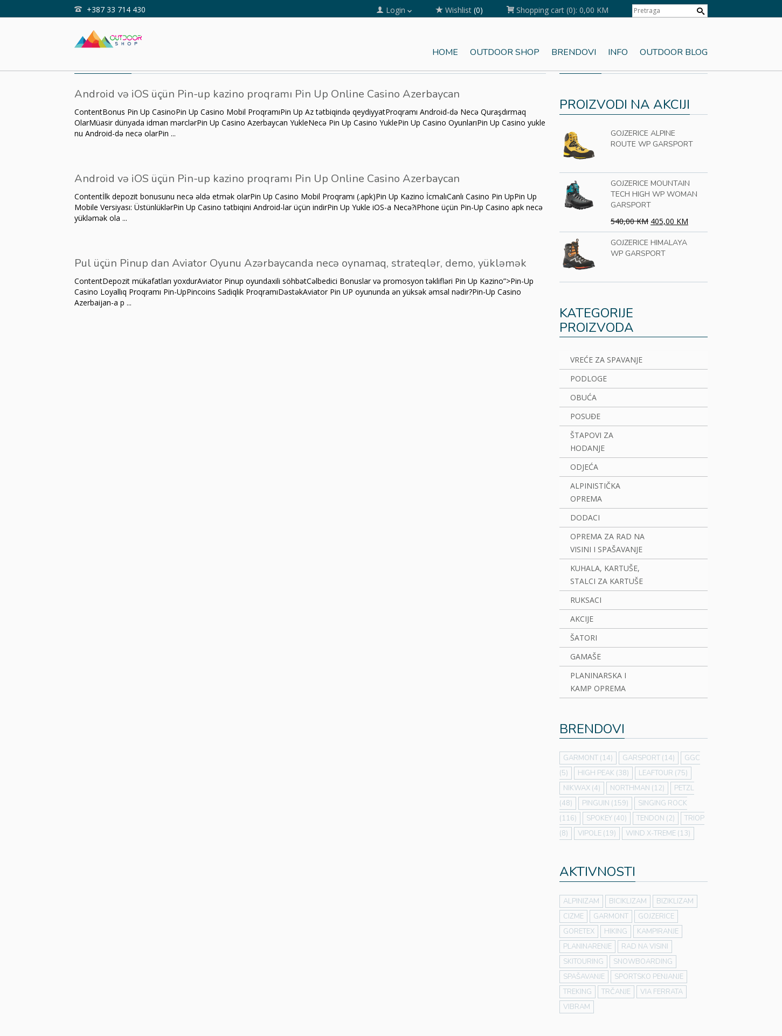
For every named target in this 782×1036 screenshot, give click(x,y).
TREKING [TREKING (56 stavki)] (577, 992)
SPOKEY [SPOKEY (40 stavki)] (606, 818)
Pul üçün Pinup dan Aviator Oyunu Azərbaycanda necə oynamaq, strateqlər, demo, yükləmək (300, 263)
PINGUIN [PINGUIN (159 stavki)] (605, 803)
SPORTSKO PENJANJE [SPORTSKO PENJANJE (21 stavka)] (648, 977)
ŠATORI (583, 637)
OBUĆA (583, 397)
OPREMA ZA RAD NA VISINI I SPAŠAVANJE (607, 542)
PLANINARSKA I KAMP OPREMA (598, 681)
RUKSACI (585, 600)
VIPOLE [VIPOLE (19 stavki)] (597, 833)
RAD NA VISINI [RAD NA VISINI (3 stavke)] (644, 946)
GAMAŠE (585, 656)
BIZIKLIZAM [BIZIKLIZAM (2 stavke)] (675, 901)
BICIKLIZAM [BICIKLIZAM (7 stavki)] (628, 901)
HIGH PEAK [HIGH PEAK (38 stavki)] (603, 773)
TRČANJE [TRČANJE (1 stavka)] (616, 992)
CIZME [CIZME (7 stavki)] (573, 916)
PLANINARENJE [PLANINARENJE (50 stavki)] (587, 946)
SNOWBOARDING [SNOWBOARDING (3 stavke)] (643, 962)
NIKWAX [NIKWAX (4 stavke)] (581, 788)
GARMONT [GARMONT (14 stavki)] (588, 758)
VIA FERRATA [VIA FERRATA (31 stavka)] (661, 992)
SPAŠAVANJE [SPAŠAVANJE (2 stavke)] (584, 977)
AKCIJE (581, 619)
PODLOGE (588, 378)
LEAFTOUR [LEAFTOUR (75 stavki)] (663, 773)
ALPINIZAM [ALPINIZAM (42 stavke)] (581, 901)
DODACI (585, 517)
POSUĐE (585, 416)
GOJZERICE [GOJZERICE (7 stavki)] (656, 916)
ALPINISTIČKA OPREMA (595, 492)
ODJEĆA (584, 467)
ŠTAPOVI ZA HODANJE (591, 441)
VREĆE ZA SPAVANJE (606, 359)
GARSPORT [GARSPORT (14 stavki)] (648, 758)
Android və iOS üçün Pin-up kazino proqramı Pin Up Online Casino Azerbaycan (267, 94)
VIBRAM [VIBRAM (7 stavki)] (576, 1007)
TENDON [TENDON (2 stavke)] (655, 818)
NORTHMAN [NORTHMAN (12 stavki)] (637, 788)
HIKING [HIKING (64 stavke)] (615, 931)
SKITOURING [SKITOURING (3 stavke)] (583, 962)
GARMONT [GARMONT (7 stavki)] (610, 916)
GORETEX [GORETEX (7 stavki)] (578, 931)
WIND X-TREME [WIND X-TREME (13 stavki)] (658, 833)
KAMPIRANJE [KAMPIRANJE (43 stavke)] (658, 931)
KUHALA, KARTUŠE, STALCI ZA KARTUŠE (606, 574)
